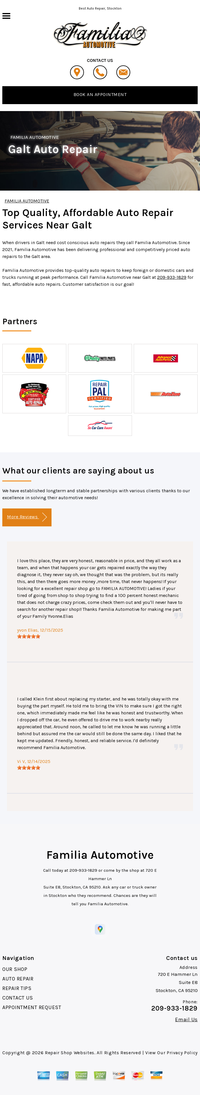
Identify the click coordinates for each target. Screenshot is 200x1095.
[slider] (28, 636)
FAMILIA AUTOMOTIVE (34, 137)
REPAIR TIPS (17, 988)
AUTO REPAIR (18, 979)
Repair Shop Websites (69, 1052)
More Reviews (27, 517)
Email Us (186, 1019)
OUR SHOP (14, 969)
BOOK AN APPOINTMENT (100, 94)
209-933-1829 (171, 277)
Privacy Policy (182, 1052)
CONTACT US (17, 998)
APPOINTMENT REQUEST (31, 1007)
